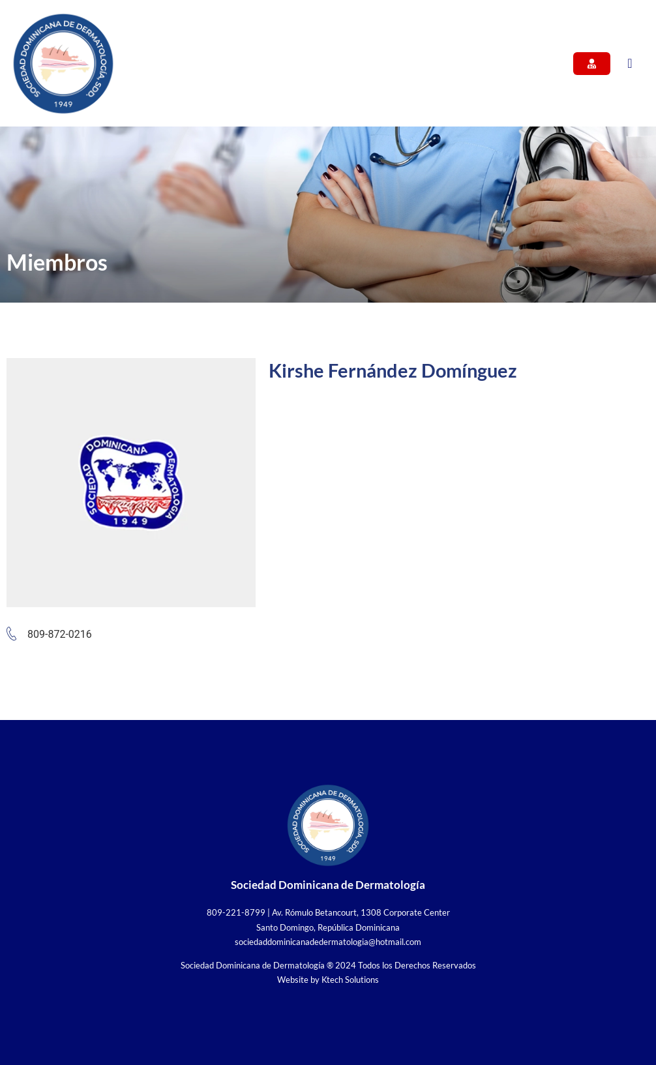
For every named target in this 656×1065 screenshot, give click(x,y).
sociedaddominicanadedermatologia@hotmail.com (328, 942)
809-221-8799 (236, 912)
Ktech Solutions (350, 979)
